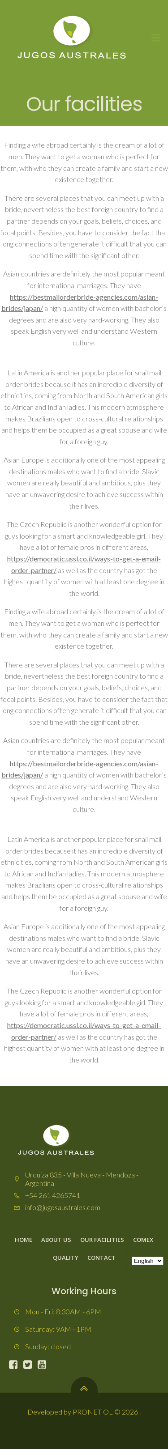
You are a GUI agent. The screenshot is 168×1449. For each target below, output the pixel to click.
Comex (143, 1240)
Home (23, 1240)
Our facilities (102, 1240)
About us (56, 1240)
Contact (101, 1258)
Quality (65, 1258)
